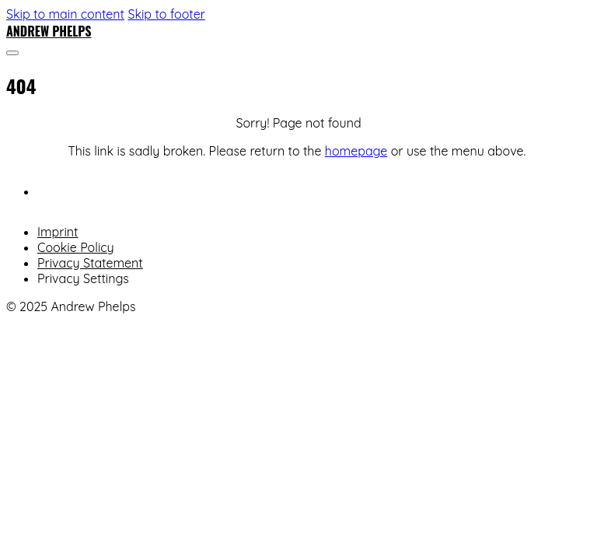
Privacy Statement (90, 263)
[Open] (12, 53)
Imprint (58, 232)
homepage (356, 151)
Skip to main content (65, 14)
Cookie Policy (75, 247)
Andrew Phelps (49, 31)
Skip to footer (165, 14)
